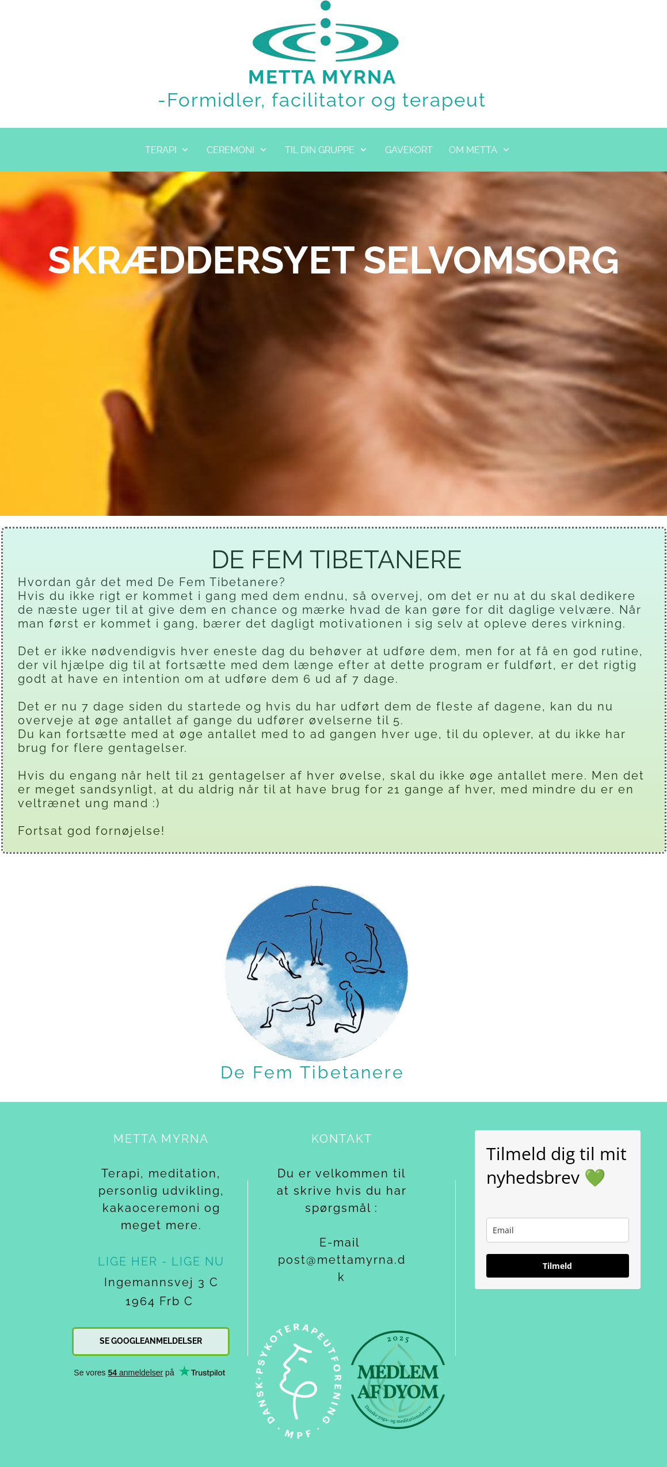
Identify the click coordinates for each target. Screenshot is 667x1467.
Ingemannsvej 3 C (161, 1282)
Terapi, (122, 1173)
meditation (182, 1173)
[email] (557, 1230)
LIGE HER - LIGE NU (161, 1261)
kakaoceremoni (151, 1208)
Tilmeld (557, 1265)
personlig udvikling (159, 1191)
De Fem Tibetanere (312, 1072)
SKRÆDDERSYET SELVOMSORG (333, 260)
